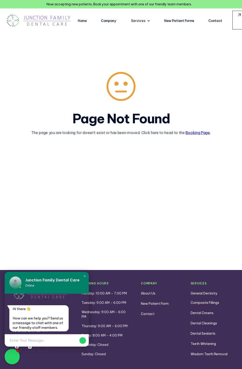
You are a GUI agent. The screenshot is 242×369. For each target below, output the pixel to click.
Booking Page (197, 132)
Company (108, 21)
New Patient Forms (179, 21)
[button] (140, 21)
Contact (215, 21)
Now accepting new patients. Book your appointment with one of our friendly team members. (119, 4)
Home (82, 21)
